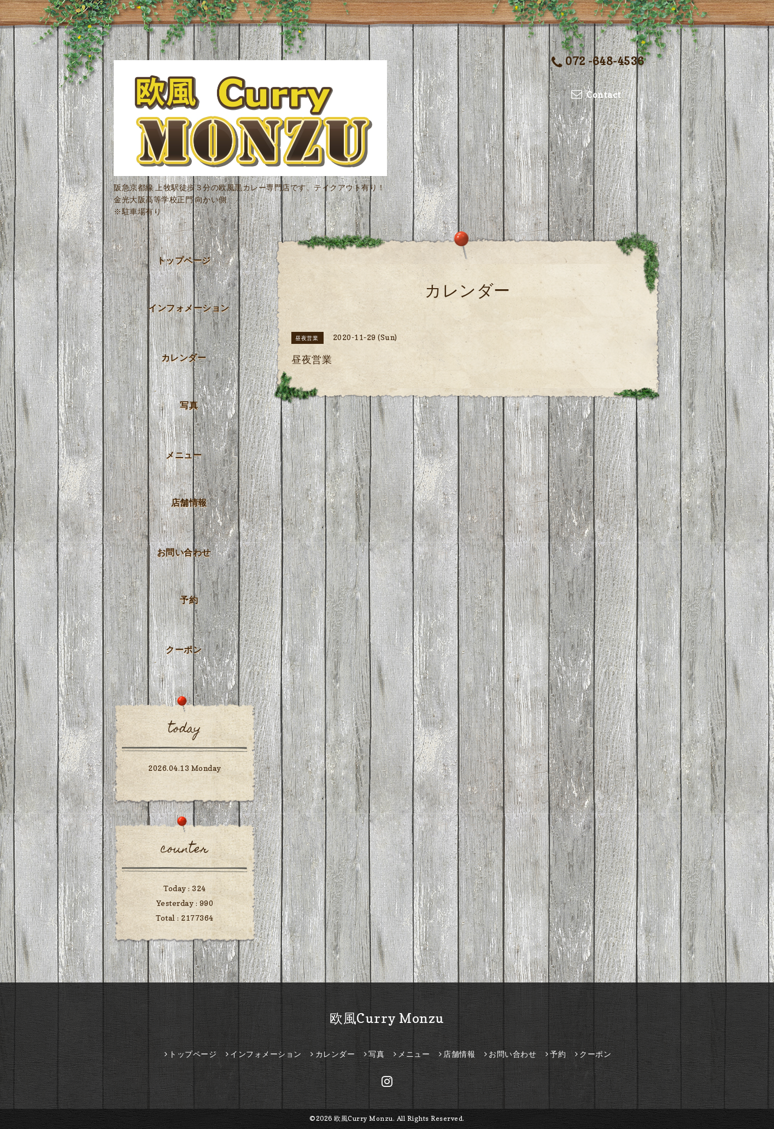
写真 (189, 405)
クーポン (184, 649)
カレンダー (184, 357)
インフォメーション (189, 307)
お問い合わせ (184, 552)
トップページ (184, 260)
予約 (189, 599)
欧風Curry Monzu (387, 1018)
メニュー (184, 454)
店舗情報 (189, 502)
